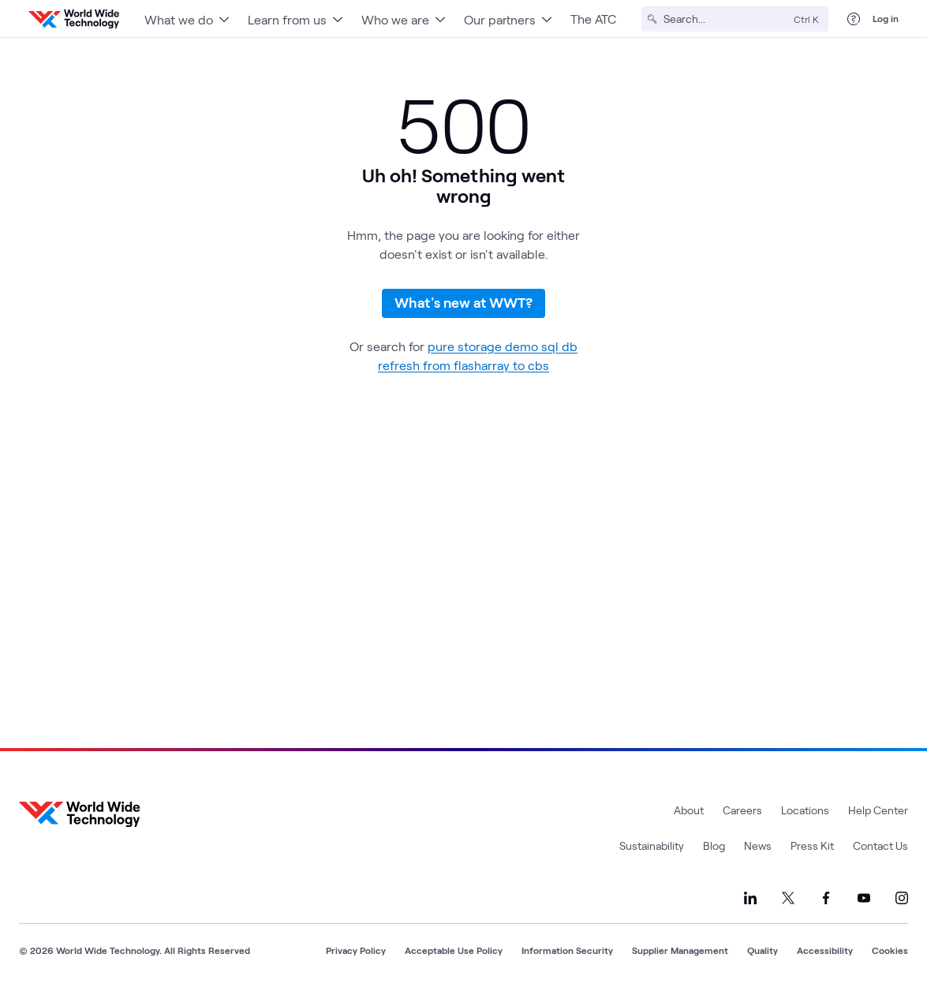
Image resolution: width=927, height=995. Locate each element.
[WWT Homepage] (73, 18)
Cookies (890, 950)
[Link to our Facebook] (826, 898)
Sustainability (651, 845)
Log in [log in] (886, 18)
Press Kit (812, 845)
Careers (742, 810)
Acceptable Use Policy (454, 950)
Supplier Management (680, 950)
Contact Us (880, 845)
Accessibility (825, 950)
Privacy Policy (356, 950)
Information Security (567, 950)
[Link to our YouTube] (864, 898)
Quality (762, 950)
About (689, 810)
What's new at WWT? (463, 302)
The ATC (593, 18)
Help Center (878, 810)
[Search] (725, 19)
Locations (805, 810)
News (758, 845)
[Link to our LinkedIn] (750, 898)
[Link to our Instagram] (901, 898)
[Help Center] (853, 19)
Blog (714, 845)
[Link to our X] (788, 898)
